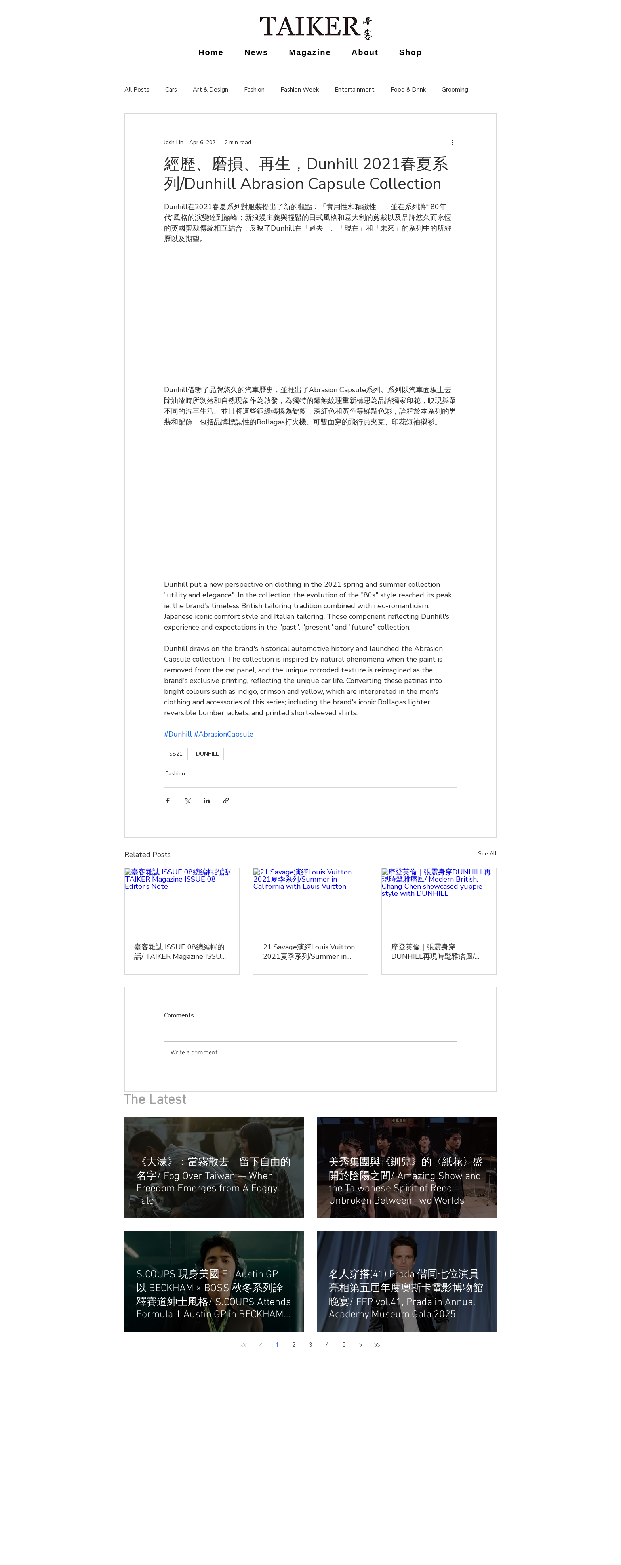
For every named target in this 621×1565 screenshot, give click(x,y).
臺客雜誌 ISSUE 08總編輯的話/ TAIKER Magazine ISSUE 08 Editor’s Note (180, 951)
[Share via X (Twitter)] (187, 800)
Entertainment (355, 89)
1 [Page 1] (277, 1345)
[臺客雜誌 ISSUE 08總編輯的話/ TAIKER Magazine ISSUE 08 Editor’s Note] (182, 900)
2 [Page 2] (294, 1345)
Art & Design (210, 89)
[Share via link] (226, 800)
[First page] (244, 1345)
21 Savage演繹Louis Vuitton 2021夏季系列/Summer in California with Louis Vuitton (309, 951)
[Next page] (360, 1345)
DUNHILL (207, 754)
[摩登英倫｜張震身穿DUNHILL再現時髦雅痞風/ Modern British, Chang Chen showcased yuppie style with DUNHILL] (439, 900)
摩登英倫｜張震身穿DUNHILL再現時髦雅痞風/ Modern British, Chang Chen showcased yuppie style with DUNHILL (438, 951)
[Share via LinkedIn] (206, 800)
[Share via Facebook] (167, 800)
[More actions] (452, 142)
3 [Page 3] (310, 1345)
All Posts (136, 89)
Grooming (455, 89)
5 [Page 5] (344, 1345)
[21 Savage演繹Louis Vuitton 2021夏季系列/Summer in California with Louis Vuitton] (310, 900)
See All (487, 853)
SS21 (176, 754)
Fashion (254, 89)
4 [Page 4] (327, 1345)
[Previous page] (260, 1345)
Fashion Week (299, 89)
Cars (171, 89)
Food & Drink (408, 89)
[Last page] (377, 1345)
